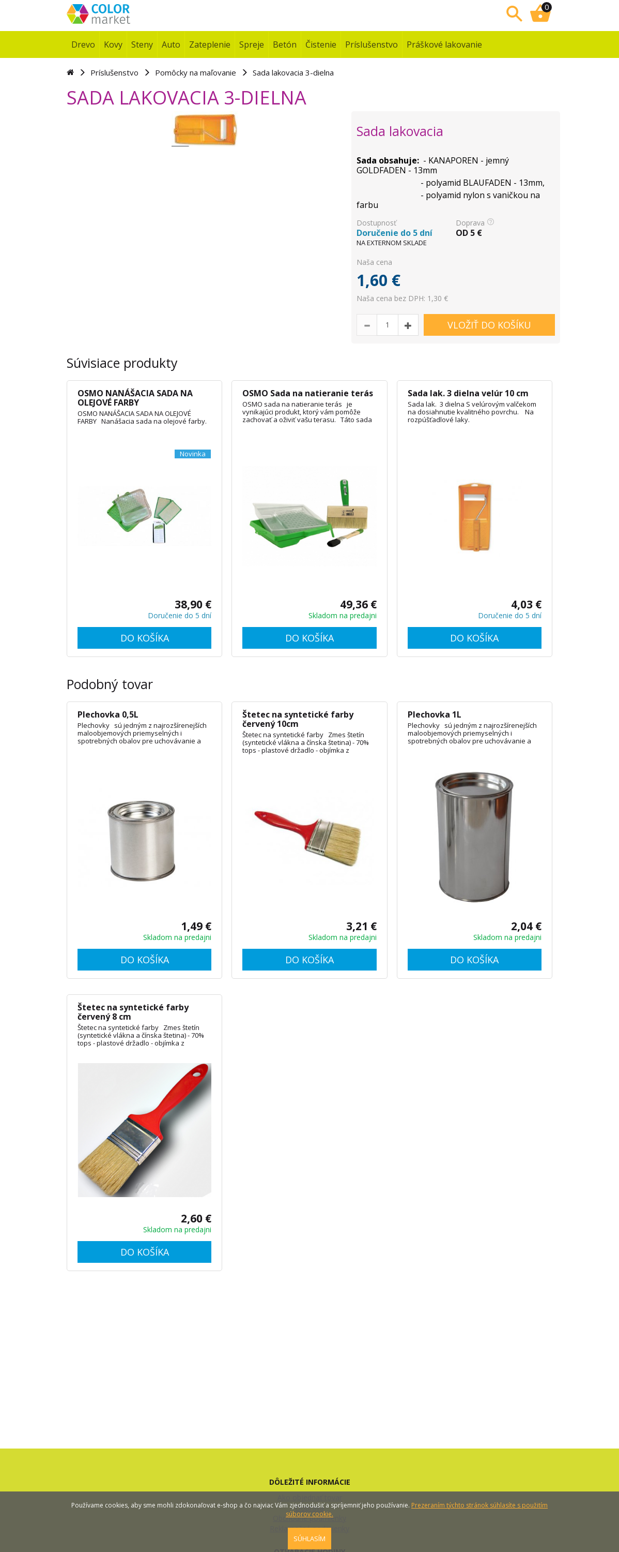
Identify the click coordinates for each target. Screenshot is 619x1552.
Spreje (251, 44)
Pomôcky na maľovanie (195, 72)
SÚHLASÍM (309, 1538)
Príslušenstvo (371, 44)
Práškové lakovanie (444, 44)
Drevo (83, 44)
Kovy (113, 44)
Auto (171, 44)
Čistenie (320, 44)
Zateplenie (209, 44)
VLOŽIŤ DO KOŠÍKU (489, 325)
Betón (285, 44)
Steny (142, 44)
